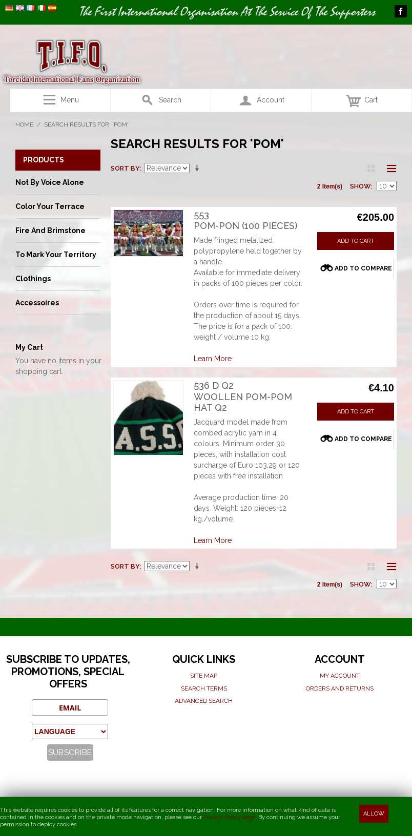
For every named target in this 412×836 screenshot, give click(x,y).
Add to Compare (363, 268)
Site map (203, 675)
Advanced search (204, 700)
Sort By (125, 168)
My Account (340, 675)
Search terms (204, 688)
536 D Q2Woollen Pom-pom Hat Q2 (243, 396)
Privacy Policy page (229, 817)
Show (360, 186)
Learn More (213, 358)
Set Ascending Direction (199, 168)
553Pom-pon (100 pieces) (245, 221)
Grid (371, 168)
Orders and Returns (340, 688)
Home (24, 124)
